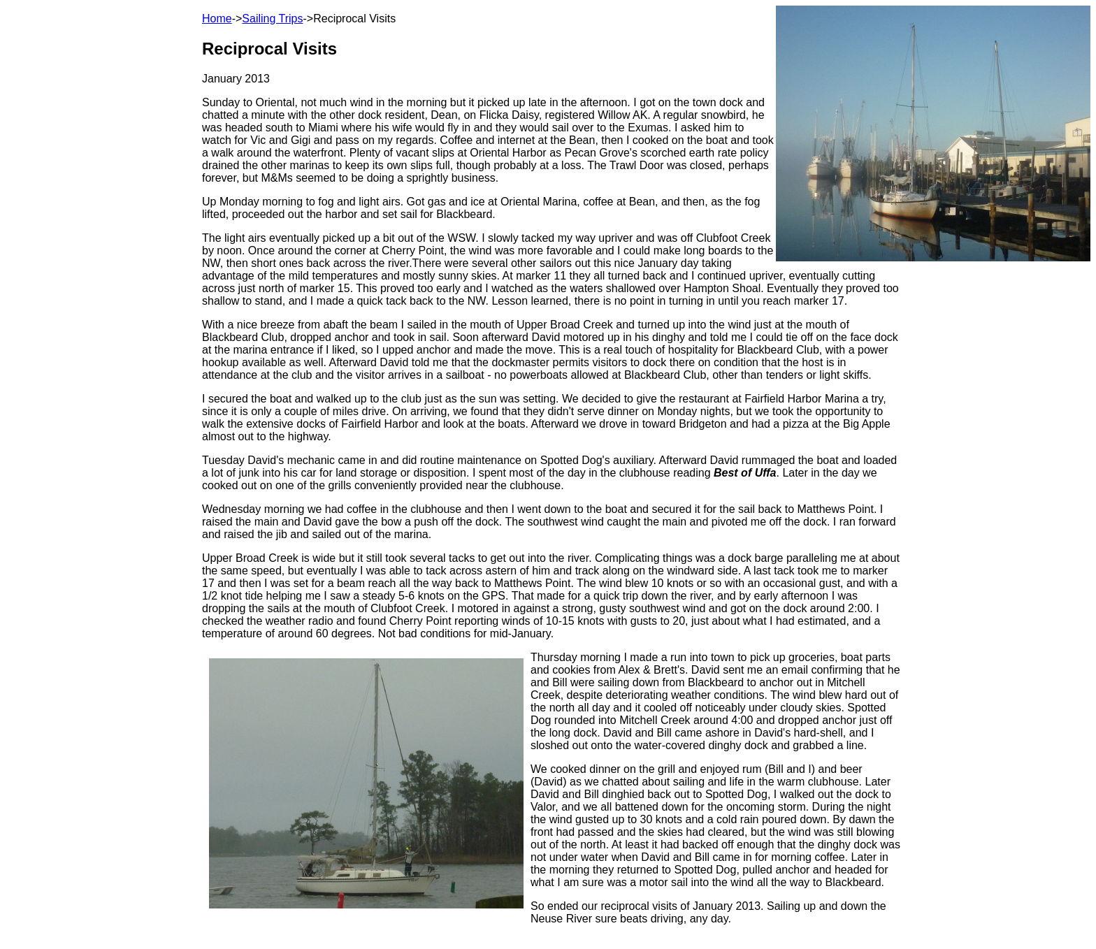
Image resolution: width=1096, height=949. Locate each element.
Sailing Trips (272, 18)
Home (217, 18)
